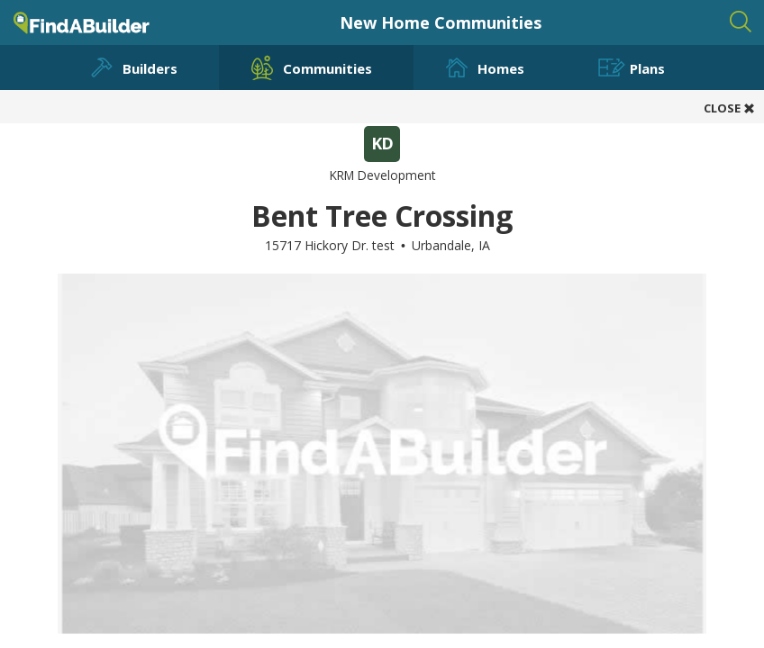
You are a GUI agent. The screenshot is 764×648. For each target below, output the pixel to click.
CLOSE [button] (729, 108)
